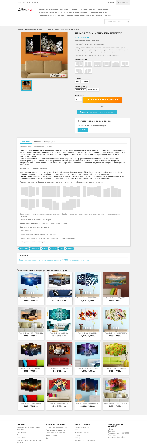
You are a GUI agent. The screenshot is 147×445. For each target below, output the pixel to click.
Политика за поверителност (56, 430)
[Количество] (77, 99)
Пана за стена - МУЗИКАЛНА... (31, 403)
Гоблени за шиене (68, 9)
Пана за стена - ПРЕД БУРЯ (115, 298)
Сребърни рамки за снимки (51, 15)
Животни (53, 248)
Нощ (62, 248)
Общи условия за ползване (55, 433)
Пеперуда (70, 248)
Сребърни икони (87, 9)
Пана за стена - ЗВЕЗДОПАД (88, 368)
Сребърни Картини (98, 12)
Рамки (99, 15)
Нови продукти (22, 432)
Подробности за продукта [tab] (44, 141)
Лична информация (82, 427)
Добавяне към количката (102, 99)
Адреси (77, 435)
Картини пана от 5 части (50, 12)
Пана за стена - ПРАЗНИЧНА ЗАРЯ (87, 403)
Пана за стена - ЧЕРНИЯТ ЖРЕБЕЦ (31, 333)
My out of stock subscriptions (85, 440)
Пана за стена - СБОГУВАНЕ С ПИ (59, 298)
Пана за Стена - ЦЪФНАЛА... (116, 368)
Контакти (20, 435)
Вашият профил (82, 424)
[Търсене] (117, 21)
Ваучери (78, 438)
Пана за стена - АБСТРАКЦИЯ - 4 (31, 368)
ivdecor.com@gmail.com (117, 437)
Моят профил (21, 437)
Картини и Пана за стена (75, 12)
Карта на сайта (51, 435)
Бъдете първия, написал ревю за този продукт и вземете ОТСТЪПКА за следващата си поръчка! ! (54, 260)
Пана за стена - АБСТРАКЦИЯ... (88, 298)
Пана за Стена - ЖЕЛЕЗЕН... (59, 403)
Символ (45, 248)
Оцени (83, 130)
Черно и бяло (35, 248)
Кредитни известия (82, 432)
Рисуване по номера (48, 9)
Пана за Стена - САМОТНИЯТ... (116, 333)
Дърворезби (102, 9)
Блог (47, 438)
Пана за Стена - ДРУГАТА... (59, 333)
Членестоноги (24, 248)
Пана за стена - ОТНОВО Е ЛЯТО (115, 403)
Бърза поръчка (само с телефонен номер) (96, 112)
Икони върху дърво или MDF (80, 15)
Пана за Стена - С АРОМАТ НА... (59, 368)
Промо (108, 15)
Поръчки (78, 430)
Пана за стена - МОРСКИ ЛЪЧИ (31, 298)
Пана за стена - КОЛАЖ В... (87, 333)
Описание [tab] (26, 141)
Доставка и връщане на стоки (56, 427)
